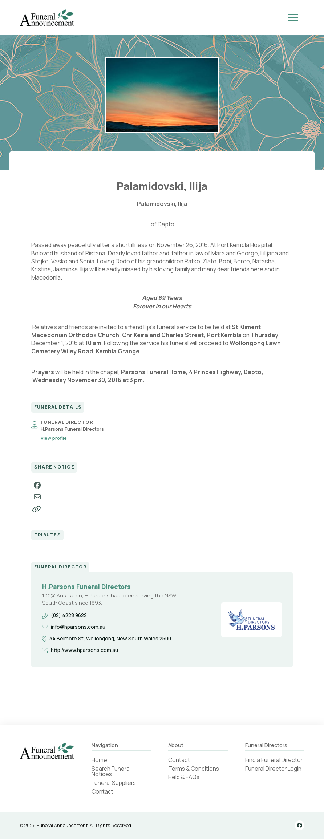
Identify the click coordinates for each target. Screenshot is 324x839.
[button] (292, 17)
